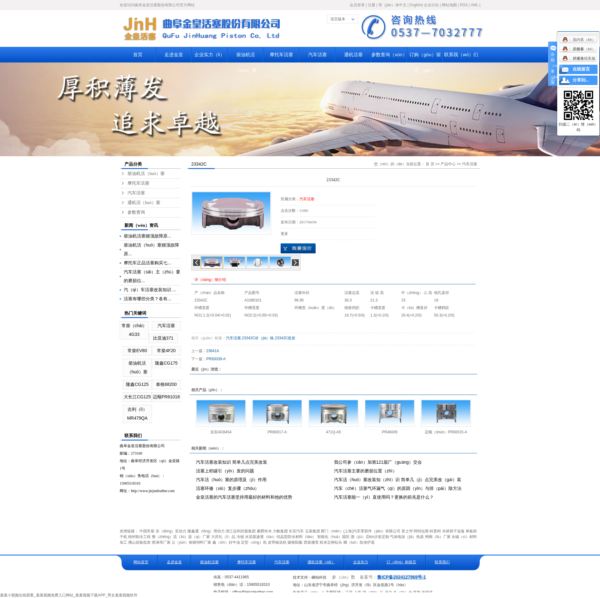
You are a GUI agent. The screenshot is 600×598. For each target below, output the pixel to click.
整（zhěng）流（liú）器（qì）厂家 (181, 537)
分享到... (580, 80)
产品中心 (448, 164)
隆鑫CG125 (137, 384)
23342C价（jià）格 (258, 338)
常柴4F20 (166, 350)
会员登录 (357, 5)
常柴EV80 (137, 350)
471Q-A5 (333, 432)
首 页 (430, 164)
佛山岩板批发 (139, 542)
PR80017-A (277, 432)
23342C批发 (285, 338)
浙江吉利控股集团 (241, 531)
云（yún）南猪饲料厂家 (191, 542)
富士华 (407, 531)
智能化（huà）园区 (333, 537)
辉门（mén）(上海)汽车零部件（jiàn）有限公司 (360, 531)
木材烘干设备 (453, 531)
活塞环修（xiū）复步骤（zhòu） (227, 488)
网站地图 (449, 5)
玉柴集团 (312, 531)
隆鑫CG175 (166, 363)
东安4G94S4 (221, 432)
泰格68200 (166, 384)
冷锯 (240, 537)
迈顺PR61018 (166, 396)
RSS (464, 5)
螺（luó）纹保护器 (359, 542)
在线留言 (581, 69)
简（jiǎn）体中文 (392, 5)
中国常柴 (146, 531)
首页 (137, 54)
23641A (212, 351)
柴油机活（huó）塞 (245, 57)
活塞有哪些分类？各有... (147, 298)
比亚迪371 (163, 338)
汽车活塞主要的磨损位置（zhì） (365, 470)
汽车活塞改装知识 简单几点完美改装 (231, 462)
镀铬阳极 (295, 542)
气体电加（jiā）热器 (407, 537)
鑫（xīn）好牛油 (226, 542)
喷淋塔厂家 (161, 542)
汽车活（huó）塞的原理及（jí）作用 (231, 479)
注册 (371, 5)
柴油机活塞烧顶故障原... (147, 235)
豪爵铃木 (264, 531)
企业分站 (431, 5)
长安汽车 (296, 531)
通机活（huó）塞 (144, 202)
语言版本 (337, 19)
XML (474, 5)
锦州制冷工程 (139, 537)
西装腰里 (311, 542)
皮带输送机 (277, 542)
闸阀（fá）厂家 (438, 537)
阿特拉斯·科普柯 (427, 531)
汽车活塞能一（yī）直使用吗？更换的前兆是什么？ (384, 497)
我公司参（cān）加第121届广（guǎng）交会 (378, 462)
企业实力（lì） (209, 54)
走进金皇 (173, 54)
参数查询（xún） (389, 54)
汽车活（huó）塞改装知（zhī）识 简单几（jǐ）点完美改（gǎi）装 (397, 479)
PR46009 (390, 432)
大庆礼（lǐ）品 (223, 537)
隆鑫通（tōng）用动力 (206, 531)
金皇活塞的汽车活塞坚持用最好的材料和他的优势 (244, 497)
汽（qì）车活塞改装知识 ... (150, 289)
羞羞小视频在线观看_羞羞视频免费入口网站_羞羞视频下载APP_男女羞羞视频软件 (69, 595)
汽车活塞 (317, 54)
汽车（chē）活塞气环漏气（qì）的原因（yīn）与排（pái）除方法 (398, 488)
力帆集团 (280, 531)
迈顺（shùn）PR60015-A (446, 432)
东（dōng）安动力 (171, 531)
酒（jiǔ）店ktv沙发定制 (370, 537)
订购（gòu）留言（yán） (425, 57)
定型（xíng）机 (254, 542)
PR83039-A (216, 359)
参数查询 (136, 212)
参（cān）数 (343, 577)
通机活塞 (353, 54)
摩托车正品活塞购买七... (147, 262)
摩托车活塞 (281, 54)
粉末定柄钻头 (331, 542)
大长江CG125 (137, 396)
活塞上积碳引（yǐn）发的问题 (225, 470)
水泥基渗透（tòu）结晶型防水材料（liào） (280, 537)
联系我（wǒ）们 (461, 54)
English (415, 5)
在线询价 (298, 248)
